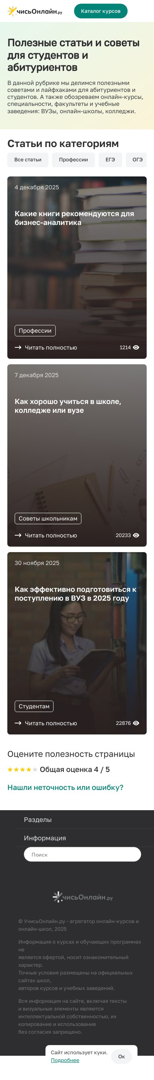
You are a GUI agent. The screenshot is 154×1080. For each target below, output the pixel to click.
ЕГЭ (110, 160)
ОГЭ (138, 160)
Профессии (73, 160)
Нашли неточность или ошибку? (65, 787)
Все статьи (27, 160)
